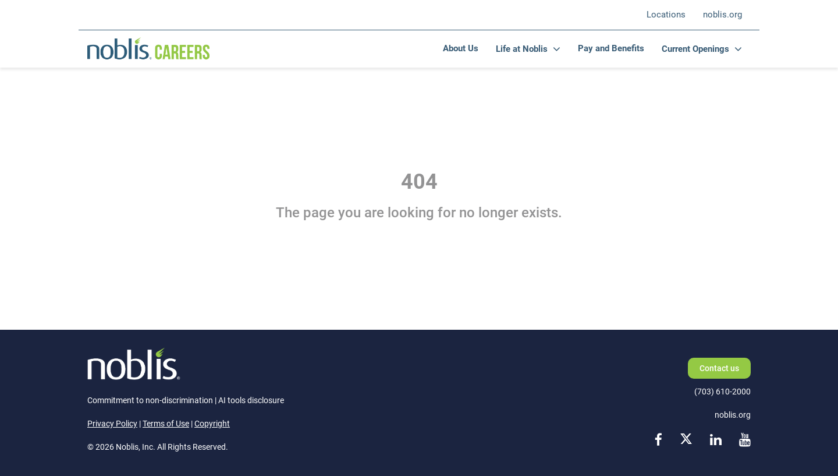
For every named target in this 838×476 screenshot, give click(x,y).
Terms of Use (166, 423)
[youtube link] (745, 441)
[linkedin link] (716, 441)
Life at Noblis (522, 49)
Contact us (719, 368)
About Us (460, 48)
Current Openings (695, 49)
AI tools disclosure (251, 400)
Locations (666, 14)
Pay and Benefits (611, 48)
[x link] (686, 440)
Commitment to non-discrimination (150, 400)
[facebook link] (658, 441)
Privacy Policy (112, 423)
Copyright (212, 423)
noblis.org (722, 14)
